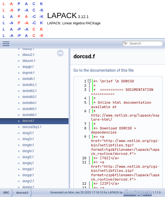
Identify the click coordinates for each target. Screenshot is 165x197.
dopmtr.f (28, 73)
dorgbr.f (28, 145)
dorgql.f (27, 169)
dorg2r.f (28, 139)
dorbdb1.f (29, 85)
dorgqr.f (28, 175)
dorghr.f (28, 151)
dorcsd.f (28, 121)
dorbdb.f (28, 79)
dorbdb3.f (29, 97)
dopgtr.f (27, 67)
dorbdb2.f (29, 91)
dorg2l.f (27, 133)
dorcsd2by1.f (31, 127)
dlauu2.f (28, 55)
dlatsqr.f (28, 49)
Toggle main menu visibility (7, 41)
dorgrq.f (28, 187)
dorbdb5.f (29, 109)
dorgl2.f (27, 157)
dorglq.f (27, 163)
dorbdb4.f (29, 103)
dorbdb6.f (29, 115)
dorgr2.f (28, 181)
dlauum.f (28, 61)
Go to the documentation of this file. (104, 70)
